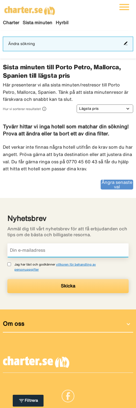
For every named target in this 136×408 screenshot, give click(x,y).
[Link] (68, 395)
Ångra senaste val (117, 184)
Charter (11, 22)
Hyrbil (62, 22)
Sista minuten (37, 22)
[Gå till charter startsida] (29, 8)
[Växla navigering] (124, 7)
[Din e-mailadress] (68, 250)
